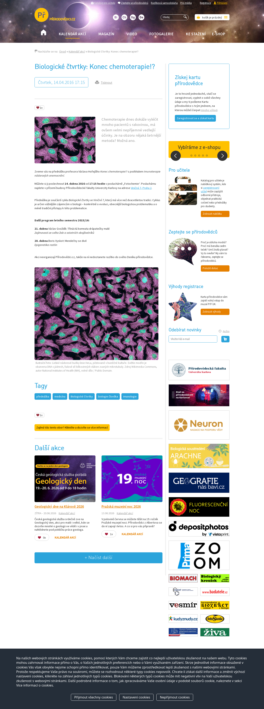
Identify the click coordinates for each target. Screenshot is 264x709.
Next (222, 156)
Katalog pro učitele (104, 2)
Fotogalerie (161, 33)
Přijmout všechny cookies (93, 697)
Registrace (205, 2)
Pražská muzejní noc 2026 (121, 506)
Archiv (226, 331)
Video (132, 33)
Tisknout (106, 83)
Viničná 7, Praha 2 (141, 188)
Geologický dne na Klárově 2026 (59, 506)
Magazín (106, 33)
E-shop (218, 33)
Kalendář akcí (72, 33)
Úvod (62, 51)
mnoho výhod (209, 110)
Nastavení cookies (136, 697)
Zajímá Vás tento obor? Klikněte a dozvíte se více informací (72, 427)
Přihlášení (222, 2)
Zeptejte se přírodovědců (134, 2)
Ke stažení (196, 33)
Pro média (186, 2)
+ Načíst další (98, 557)
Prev (176, 156)
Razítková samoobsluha (164, 2)
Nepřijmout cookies (175, 697)
